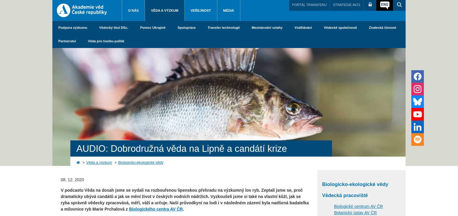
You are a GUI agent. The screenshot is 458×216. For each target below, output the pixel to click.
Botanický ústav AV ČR (355, 212)
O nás (133, 10)
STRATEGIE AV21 (346, 5)
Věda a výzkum (164, 10)
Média (228, 10)
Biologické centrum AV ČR (358, 206)
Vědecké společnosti (340, 27)
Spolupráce (187, 27)
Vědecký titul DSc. (113, 27)
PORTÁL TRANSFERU (309, 5)
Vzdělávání (303, 27)
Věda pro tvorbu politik (106, 41)
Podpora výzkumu (72, 27)
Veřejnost (201, 10)
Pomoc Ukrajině (153, 27)
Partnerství (67, 41)
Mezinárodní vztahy (267, 27)
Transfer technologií (224, 27)
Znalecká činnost (382, 27)
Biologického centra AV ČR (156, 209)
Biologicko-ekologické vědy (140, 162)
